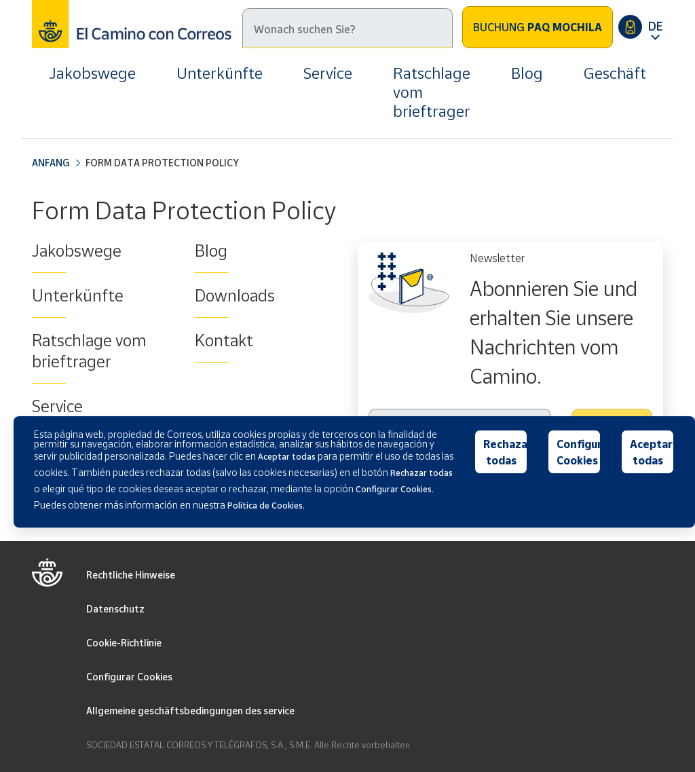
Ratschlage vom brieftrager (431, 92)
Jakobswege (92, 73)
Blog (527, 73)
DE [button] (655, 25)
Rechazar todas (505, 452)
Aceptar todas (651, 452)
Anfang (50, 162)
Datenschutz (115, 608)
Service (327, 73)
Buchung (537, 27)
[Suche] (347, 28)
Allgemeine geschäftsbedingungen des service (190, 710)
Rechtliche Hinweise (130, 575)
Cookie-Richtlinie (124, 642)
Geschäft (615, 73)
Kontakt (224, 340)
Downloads (235, 295)
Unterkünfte (219, 73)
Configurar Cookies (129, 676)
